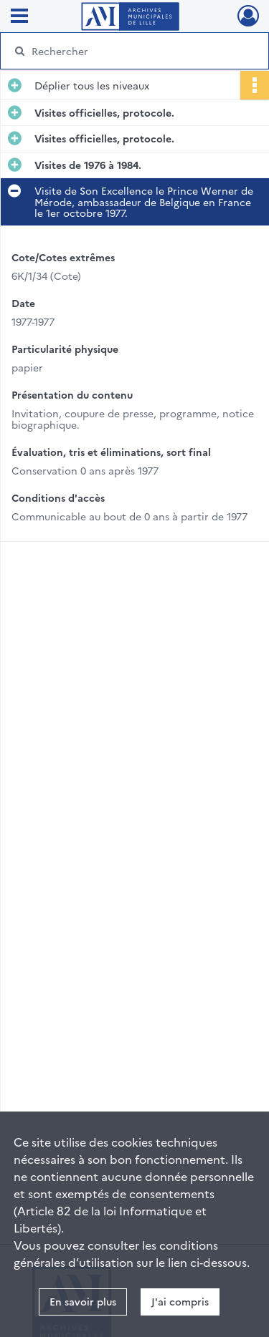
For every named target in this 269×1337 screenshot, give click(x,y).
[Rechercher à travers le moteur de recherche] (133, 50)
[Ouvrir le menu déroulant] (19, 17)
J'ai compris (180, 1301)
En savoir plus (82, 1301)
